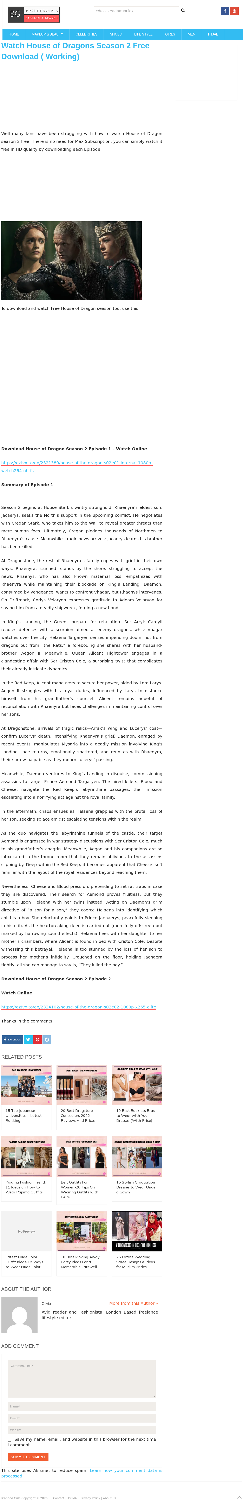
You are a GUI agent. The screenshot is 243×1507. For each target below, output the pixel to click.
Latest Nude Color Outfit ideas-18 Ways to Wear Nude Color (24, 1262)
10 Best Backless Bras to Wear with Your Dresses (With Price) (135, 1115)
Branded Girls (10, 1498)
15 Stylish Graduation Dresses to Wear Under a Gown (136, 1187)
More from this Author (133, 1303)
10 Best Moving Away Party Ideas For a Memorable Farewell (80, 1262)
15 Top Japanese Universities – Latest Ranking (24, 1115)
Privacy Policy (90, 1498)
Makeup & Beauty (47, 34)
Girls (170, 34)
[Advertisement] (81, 95)
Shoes (116, 34)
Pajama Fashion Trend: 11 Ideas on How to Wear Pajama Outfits (26, 1187)
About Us (109, 1498)
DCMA (73, 1498)
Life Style (143, 34)
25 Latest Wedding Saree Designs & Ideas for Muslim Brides (135, 1262)
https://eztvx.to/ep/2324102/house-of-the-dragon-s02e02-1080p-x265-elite (78, 1007)
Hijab (213, 34)
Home (14, 34)
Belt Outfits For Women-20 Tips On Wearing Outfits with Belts (79, 1189)
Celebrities (86, 34)
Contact (58, 1498)
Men (192, 34)
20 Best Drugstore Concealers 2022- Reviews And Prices (78, 1115)
